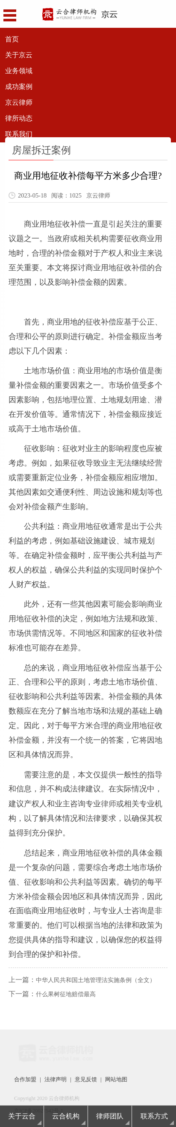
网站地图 (110, 1079)
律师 (108, 803)
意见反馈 (81, 1079)
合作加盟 (24, 1079)
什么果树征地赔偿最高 (66, 994)
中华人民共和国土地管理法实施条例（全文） (95, 980)
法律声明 (53, 1079)
